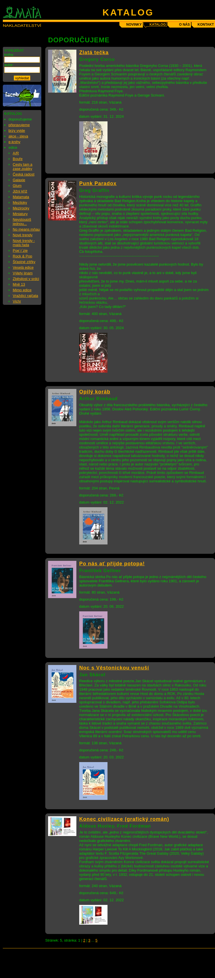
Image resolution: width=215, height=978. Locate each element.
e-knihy (14, 142)
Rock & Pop (22, 256)
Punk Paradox (98, 183)
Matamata (21, 197)
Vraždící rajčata (25, 296)
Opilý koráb (94, 392)
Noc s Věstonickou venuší (114, 668)
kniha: (9, 54)
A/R (16, 153)
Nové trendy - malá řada (24, 243)
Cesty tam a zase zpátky (22, 166)
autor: (9, 65)
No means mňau (26, 229)
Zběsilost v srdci (26, 279)
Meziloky (20, 202)
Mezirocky (21, 208)
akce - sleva (18, 136)
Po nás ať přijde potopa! (112, 563)
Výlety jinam (23, 273)
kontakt (205, 25)
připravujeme (19, 125)
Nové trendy (23, 235)
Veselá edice (23, 267)
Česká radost (24, 174)
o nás (184, 25)
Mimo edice (22, 290)
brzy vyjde (16, 130)
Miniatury (20, 214)
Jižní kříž (20, 191)
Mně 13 (19, 284)
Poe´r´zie (20, 250)
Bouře (18, 159)
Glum (17, 185)
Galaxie (19, 180)
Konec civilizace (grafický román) (124, 819)
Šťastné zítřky (24, 262)
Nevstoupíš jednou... (22, 221)
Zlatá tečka (94, 52)
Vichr (17, 301)
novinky (134, 25)
